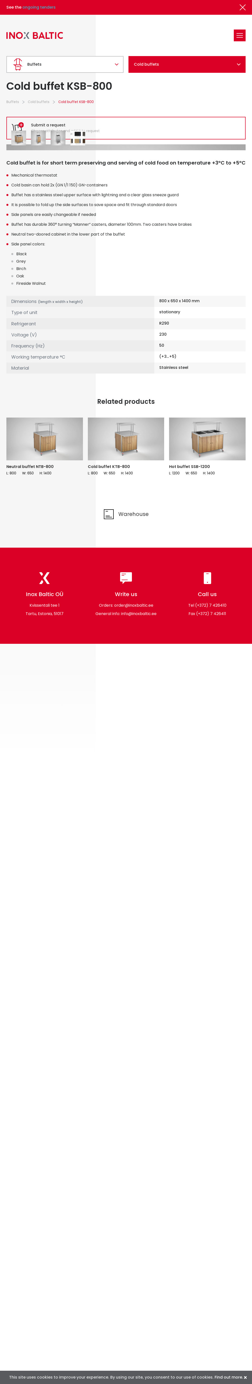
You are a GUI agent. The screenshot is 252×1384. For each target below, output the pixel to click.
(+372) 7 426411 (211, 742)
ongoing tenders (39, 7)
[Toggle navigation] (240, 35)
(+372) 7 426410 (210, 734)
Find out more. (229, 1377)
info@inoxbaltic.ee (139, 742)
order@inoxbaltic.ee (133, 734)
